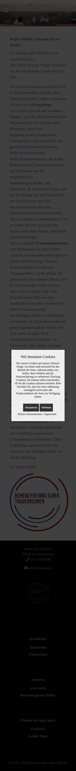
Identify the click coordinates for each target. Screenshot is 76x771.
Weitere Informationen (30, 414)
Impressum (50, 414)
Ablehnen (46, 407)
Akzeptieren (31, 407)
